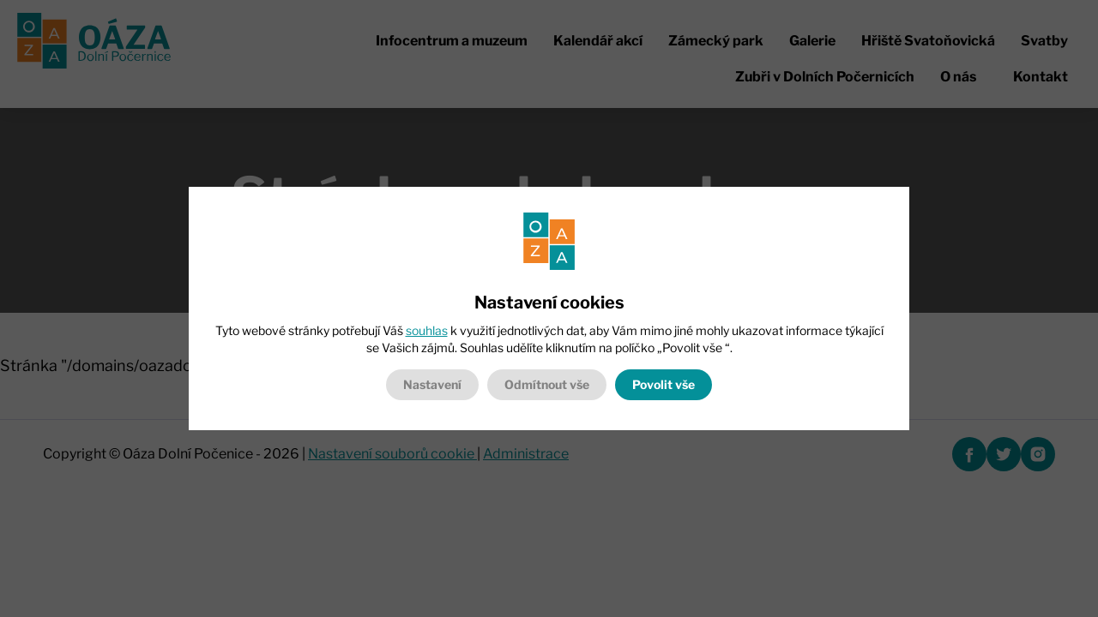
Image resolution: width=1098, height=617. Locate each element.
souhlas (427, 330)
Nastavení (432, 384)
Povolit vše (663, 384)
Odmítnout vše (546, 384)
